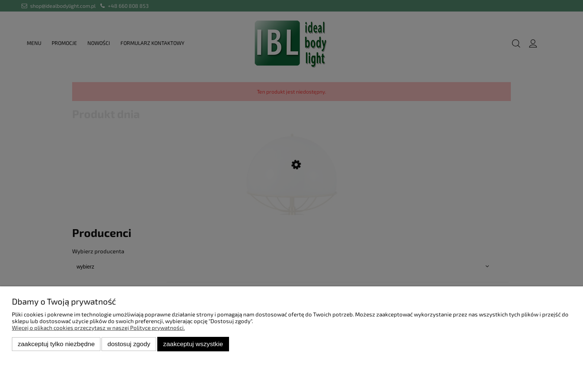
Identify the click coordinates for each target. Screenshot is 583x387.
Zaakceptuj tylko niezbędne (56, 344)
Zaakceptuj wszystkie (193, 344)
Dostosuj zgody (128, 344)
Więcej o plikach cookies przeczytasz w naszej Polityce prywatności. (98, 327)
